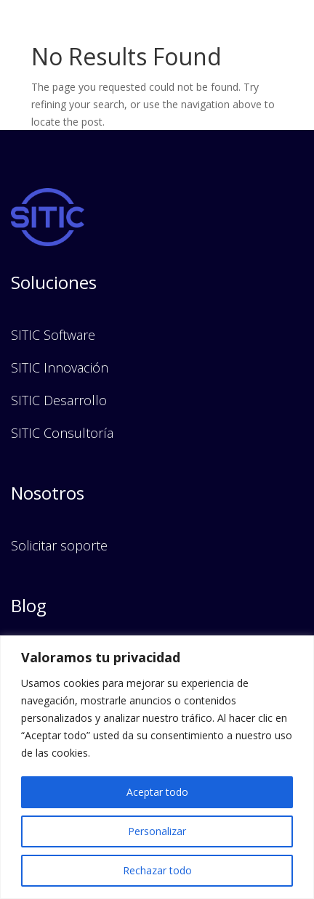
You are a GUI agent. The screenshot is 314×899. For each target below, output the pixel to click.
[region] (157, 767)
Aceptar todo (157, 792)
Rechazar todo (157, 870)
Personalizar (157, 831)
